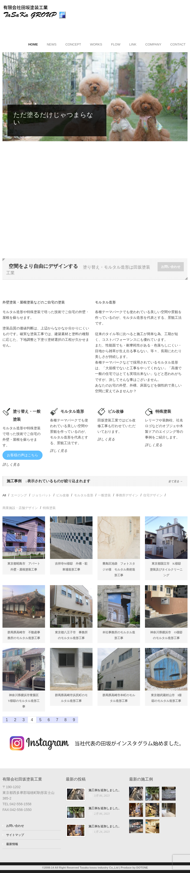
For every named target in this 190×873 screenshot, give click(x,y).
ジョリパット (41, 495)
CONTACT (178, 44)
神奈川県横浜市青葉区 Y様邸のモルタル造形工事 (25, 700)
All (4, 495)
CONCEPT (73, 44)
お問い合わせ (170, 267)
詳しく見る (11, 464)
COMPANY (153, 44)
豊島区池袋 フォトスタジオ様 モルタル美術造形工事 (118, 569)
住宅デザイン (153, 495)
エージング (19, 495)
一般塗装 (104, 495)
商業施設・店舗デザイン (20, 508)
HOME (33, 44)
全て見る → (175, 481)
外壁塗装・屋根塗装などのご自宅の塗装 (33, 302)
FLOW (115, 44)
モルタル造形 (105, 302)
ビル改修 (62, 495)
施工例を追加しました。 (105, 790)
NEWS (51, 44)
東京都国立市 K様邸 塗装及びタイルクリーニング (167, 569)
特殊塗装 (49, 508)
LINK (132, 44)
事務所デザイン (127, 495)
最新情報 (12, 844)
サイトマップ (15, 835)
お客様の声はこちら (22, 455)
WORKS (96, 44)
